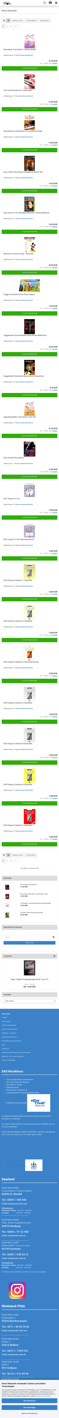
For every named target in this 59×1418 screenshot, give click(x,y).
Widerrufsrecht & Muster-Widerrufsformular (16, 1052)
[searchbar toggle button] (44, 3)
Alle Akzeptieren (29, 1401)
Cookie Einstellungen (8, 1060)
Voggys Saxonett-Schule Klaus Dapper (19, 294)
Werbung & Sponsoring (9, 1037)
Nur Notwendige (29, 1407)
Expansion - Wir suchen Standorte (13, 1056)
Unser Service (6, 1021)
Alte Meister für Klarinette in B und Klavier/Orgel (22, 131)
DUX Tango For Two (11, 499)
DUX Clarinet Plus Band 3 (13, 458)
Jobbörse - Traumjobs (9, 1033)
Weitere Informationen (30, 1413)
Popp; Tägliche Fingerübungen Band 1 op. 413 (29, 979)
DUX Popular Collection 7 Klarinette (17, 825)
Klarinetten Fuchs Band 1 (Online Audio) (19, 49)
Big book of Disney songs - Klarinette (18, 254)
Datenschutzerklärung (43, 1396)
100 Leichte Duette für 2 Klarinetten (17, 90)
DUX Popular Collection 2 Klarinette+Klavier (21, 662)
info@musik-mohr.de (17, 1236)
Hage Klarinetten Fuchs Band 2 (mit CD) (19, 417)
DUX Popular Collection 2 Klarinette (17, 621)
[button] (4, 20)
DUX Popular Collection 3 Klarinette (17, 703)
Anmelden (29, 943)
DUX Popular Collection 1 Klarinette (17, 580)
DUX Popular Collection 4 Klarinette (17, 744)
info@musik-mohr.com (17, 1204)
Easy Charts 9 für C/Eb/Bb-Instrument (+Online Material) (26, 213)
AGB (3, 1045)
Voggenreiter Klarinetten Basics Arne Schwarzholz (23, 376)
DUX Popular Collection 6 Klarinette (17, 784)
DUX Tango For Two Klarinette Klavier (18, 539)
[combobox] (18, 20)
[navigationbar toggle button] (56, 3)
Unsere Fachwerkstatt (9, 1025)
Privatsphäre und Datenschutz (11, 1041)
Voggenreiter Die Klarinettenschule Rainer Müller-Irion (25, 335)
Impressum (5, 1049)
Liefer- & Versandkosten (10, 1029)
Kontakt (4, 1017)
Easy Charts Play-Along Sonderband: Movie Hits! (23, 172)
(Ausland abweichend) (26, 55)
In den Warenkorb (29, 68)
